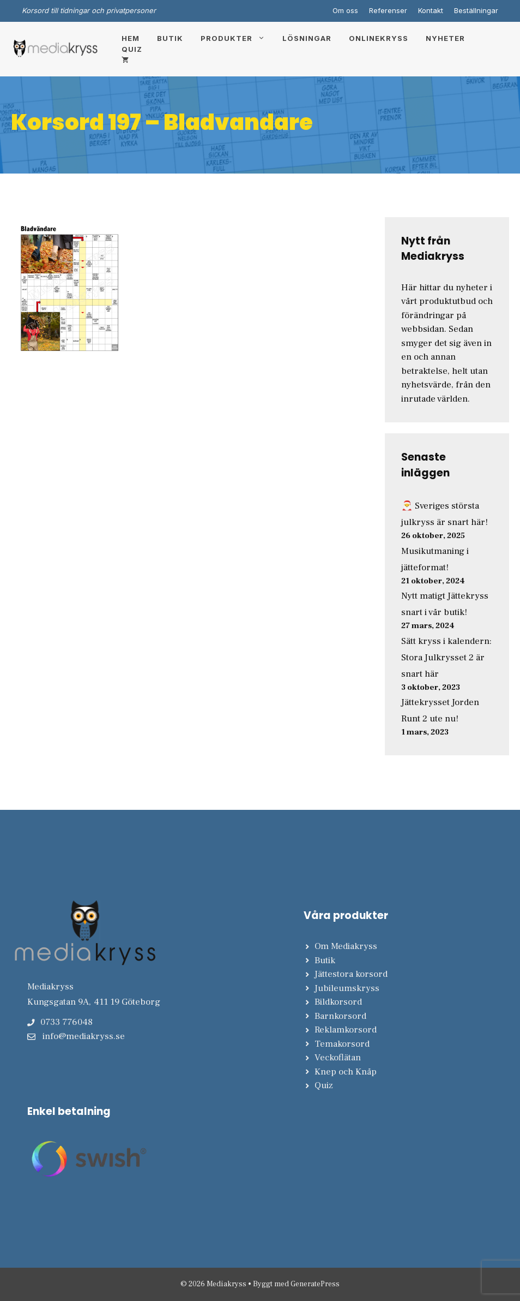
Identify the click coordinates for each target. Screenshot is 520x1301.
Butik (170, 38)
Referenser (388, 10)
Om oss (345, 10)
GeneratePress (315, 1284)
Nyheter (445, 38)
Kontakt (430, 10)
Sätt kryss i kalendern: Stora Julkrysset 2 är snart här (446, 657)
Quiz (132, 49)
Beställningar (476, 10)
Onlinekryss (378, 38)
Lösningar (306, 38)
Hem (131, 38)
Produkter (237, 38)
